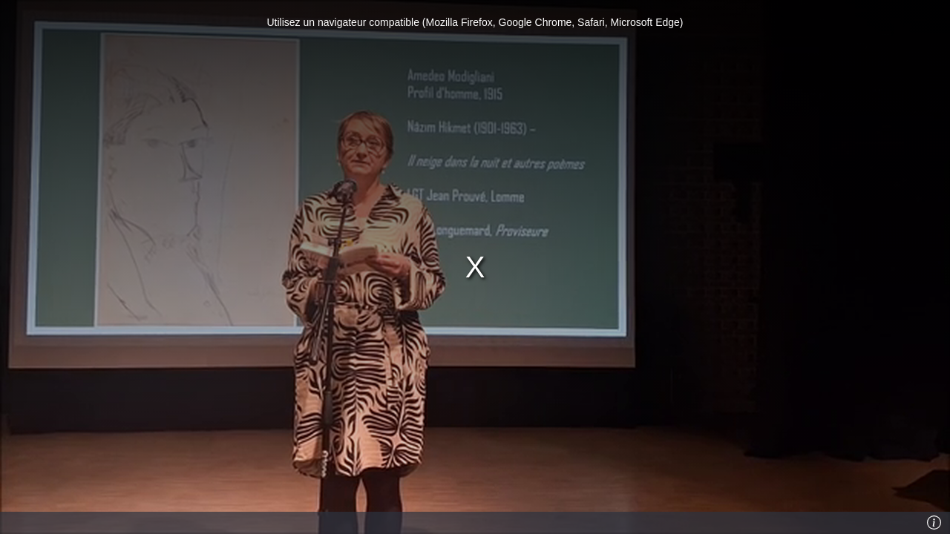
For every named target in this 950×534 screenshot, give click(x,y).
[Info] (934, 523)
